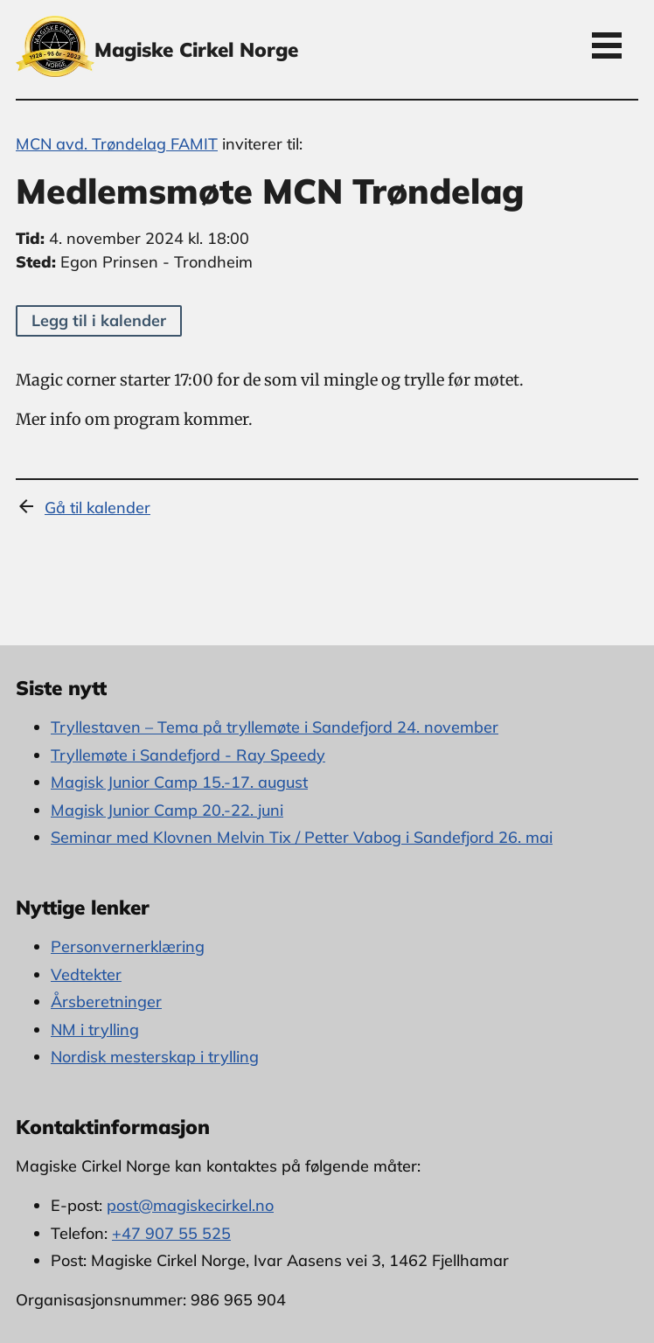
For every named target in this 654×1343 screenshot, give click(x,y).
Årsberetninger (106, 1002)
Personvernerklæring (128, 946)
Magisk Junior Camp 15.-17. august (179, 782)
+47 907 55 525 (171, 1233)
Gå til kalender (97, 508)
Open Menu (607, 44)
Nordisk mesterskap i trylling (155, 1057)
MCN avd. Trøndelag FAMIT (117, 144)
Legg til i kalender (98, 320)
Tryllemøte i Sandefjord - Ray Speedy (188, 755)
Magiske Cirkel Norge (196, 49)
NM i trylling (95, 1029)
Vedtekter (86, 974)
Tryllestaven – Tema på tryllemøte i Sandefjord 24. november (274, 727)
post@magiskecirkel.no (190, 1205)
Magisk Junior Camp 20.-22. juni (167, 810)
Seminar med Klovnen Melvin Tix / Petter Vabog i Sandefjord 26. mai (302, 837)
